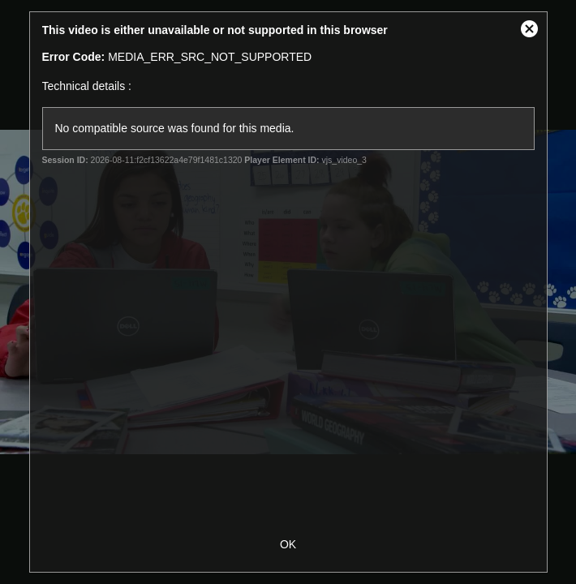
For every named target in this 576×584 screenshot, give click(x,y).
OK (288, 544)
